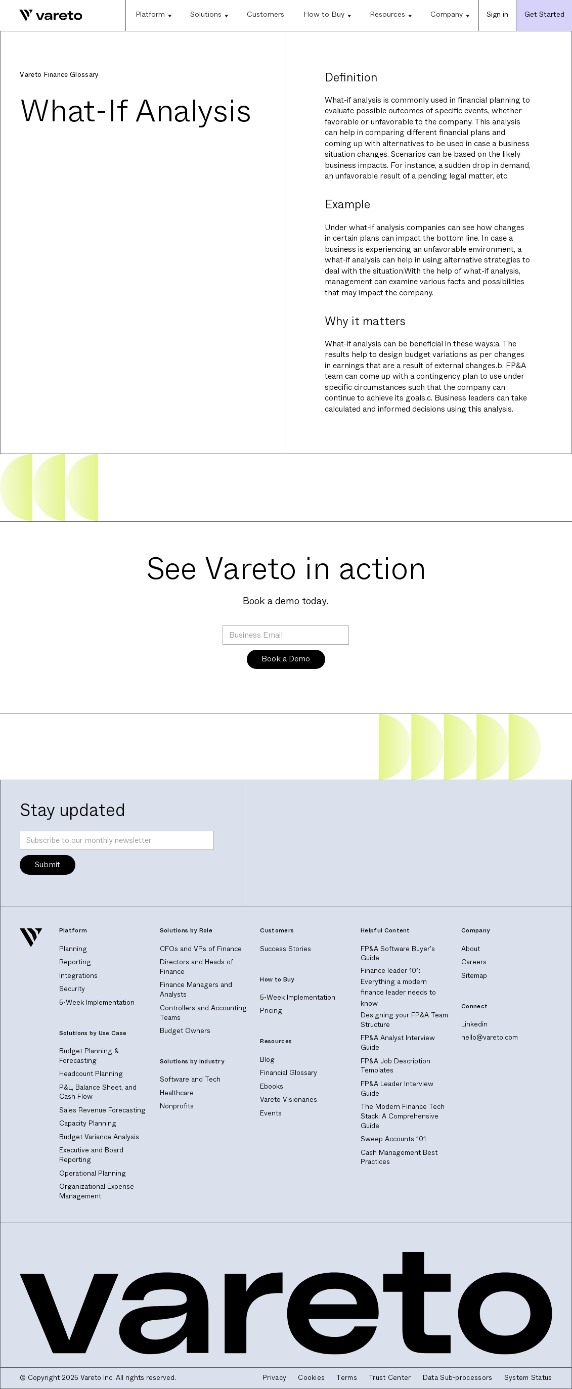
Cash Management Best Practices (399, 1157)
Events (271, 1113)
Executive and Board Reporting (91, 1154)
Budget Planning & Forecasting (89, 1055)
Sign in (497, 14)
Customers (265, 14)
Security (72, 989)
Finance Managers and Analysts (196, 989)
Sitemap (474, 975)
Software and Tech (190, 1079)
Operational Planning (92, 1173)
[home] (41, 15)
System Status (528, 1377)
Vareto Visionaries (288, 1099)
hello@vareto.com (489, 1037)
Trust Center (390, 1377)
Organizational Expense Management (96, 1191)
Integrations (78, 975)
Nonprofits (177, 1106)
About (470, 949)
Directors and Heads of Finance (196, 966)
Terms (346, 1377)
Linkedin (474, 1024)
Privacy (274, 1377)
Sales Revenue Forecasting (102, 1110)
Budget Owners (185, 1031)
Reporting (75, 962)
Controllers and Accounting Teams (203, 1012)
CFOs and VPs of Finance (201, 949)
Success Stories (285, 949)
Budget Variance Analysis (99, 1137)
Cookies (311, 1377)
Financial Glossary (288, 1073)
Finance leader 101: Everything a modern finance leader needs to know (398, 987)
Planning (73, 949)
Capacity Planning (87, 1123)
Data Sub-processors (458, 1377)
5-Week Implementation (97, 1002)
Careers (474, 962)
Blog (267, 1059)
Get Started (544, 14)
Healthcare (177, 1093)
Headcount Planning (91, 1074)
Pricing (271, 1010)
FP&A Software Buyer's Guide (398, 953)
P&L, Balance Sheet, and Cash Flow (98, 1092)
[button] (153, 15)
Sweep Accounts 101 (393, 1139)
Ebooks (271, 1086)
